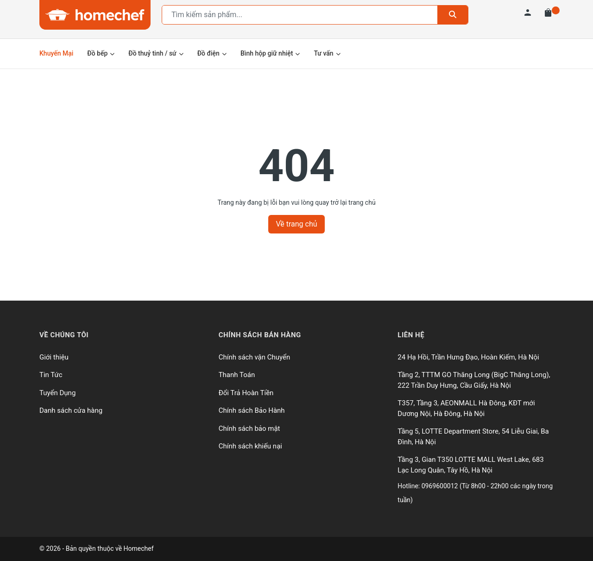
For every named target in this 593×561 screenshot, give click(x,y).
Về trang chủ (296, 224)
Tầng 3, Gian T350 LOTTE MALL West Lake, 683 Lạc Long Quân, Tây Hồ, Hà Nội (470, 464)
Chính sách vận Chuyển (254, 357)
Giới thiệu (54, 357)
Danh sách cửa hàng (70, 410)
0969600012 (441, 486)
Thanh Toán (237, 375)
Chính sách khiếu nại (250, 446)
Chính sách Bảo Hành (252, 410)
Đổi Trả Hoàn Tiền (246, 393)
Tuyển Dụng (57, 393)
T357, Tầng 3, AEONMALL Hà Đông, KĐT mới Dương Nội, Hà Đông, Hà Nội (466, 408)
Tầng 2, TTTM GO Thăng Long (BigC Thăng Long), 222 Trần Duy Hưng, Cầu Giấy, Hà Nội (473, 380)
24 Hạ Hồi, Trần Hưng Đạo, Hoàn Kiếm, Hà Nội (468, 357)
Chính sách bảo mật (249, 428)
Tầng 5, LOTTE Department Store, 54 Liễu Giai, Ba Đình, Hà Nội (473, 436)
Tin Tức (51, 375)
